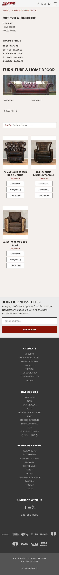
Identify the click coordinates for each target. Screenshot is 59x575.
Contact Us (29, 365)
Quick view (15, 183)
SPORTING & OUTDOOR (29, 431)
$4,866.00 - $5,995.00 (13, 61)
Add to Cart (15, 195)
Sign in (23, 376)
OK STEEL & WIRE (29, 466)
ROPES (29, 416)
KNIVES (29, 401)
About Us (29, 354)
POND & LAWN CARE (29, 424)
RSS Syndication (29, 373)
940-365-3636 (29, 514)
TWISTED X (29, 481)
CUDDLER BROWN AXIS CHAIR (15, 244)
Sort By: (8, 125)
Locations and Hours (30, 357)
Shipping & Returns (29, 361)
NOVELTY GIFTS (9, 30)
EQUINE (29, 427)
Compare (15, 189)
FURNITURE (7, 23)
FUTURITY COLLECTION (29, 458)
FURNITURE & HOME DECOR (29, 412)
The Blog (30, 369)
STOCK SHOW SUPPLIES (29, 420)
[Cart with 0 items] (48, 4)
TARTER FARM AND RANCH (29, 477)
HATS (29, 408)
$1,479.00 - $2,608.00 (12, 49)
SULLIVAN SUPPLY (30, 451)
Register (35, 376)
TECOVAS (30, 485)
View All (29, 488)
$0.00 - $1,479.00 (10, 46)
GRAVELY (29, 473)
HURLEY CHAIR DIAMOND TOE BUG (43, 174)
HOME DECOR (9, 27)
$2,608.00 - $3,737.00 (12, 53)
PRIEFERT (29, 470)
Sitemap (29, 380)
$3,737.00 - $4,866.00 (13, 57)
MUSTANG (29, 462)
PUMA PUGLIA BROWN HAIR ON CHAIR (15, 174)
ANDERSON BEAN (30, 454)
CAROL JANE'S (30, 397)
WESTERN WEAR (29, 405)
